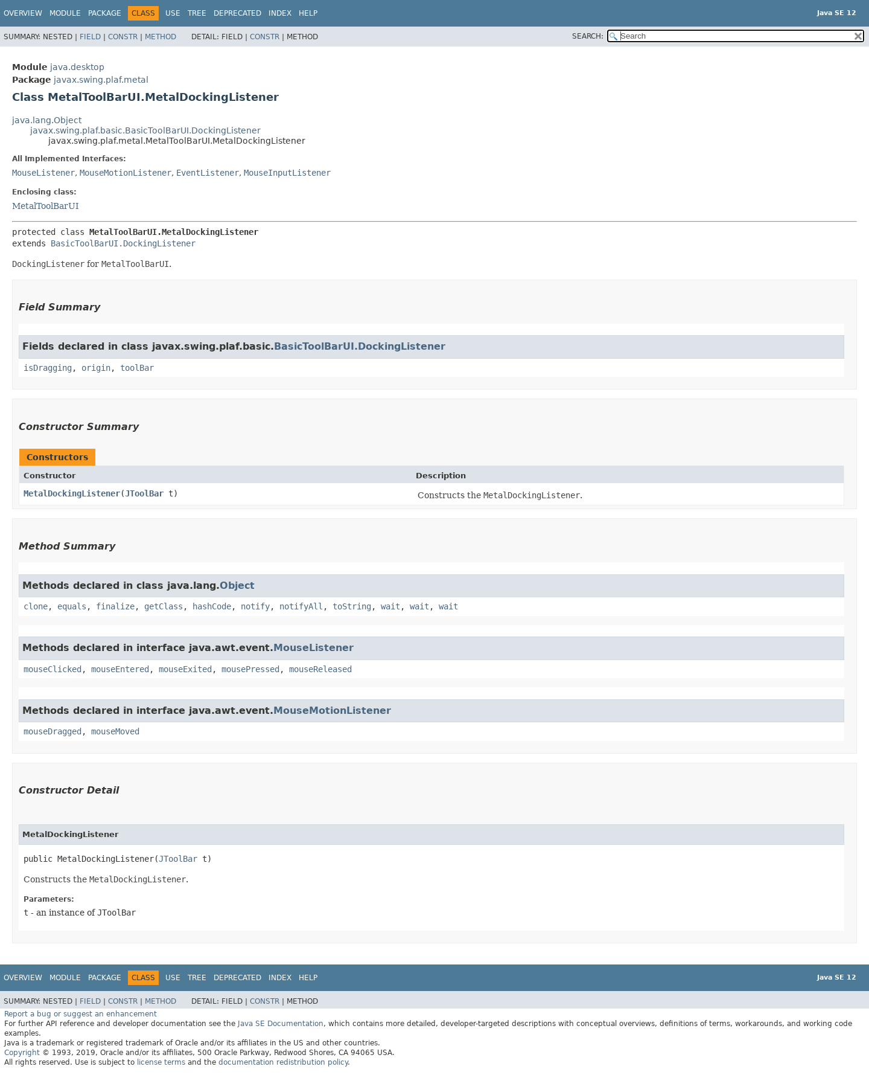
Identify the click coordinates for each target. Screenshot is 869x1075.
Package (104, 13)
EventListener (207, 173)
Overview (23, 13)
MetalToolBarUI (45, 206)
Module (65, 13)
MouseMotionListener (125, 173)
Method (160, 37)
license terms (161, 1062)
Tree (197, 13)
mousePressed (250, 669)
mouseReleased (320, 669)
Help (308, 13)
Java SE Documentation (280, 1023)
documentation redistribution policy (283, 1062)
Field (90, 37)
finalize (115, 606)
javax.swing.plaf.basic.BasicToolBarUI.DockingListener (145, 130)
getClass (163, 606)
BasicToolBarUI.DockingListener (123, 243)
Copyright (22, 1052)
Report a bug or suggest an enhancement (80, 1014)
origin (95, 368)
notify (255, 606)
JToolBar (144, 493)
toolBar (137, 368)
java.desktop (77, 67)
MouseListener (43, 173)
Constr (123, 37)
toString (352, 606)
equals (71, 606)
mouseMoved (115, 731)
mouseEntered (120, 669)
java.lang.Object (46, 120)
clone (36, 606)
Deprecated (237, 13)
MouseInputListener (287, 173)
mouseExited (185, 669)
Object (237, 585)
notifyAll (301, 606)
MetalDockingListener (72, 493)
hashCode (212, 606)
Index (280, 13)
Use (172, 13)
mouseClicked (52, 669)
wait (390, 606)
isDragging (48, 368)
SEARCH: (587, 36)
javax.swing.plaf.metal (101, 80)
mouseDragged (52, 731)
